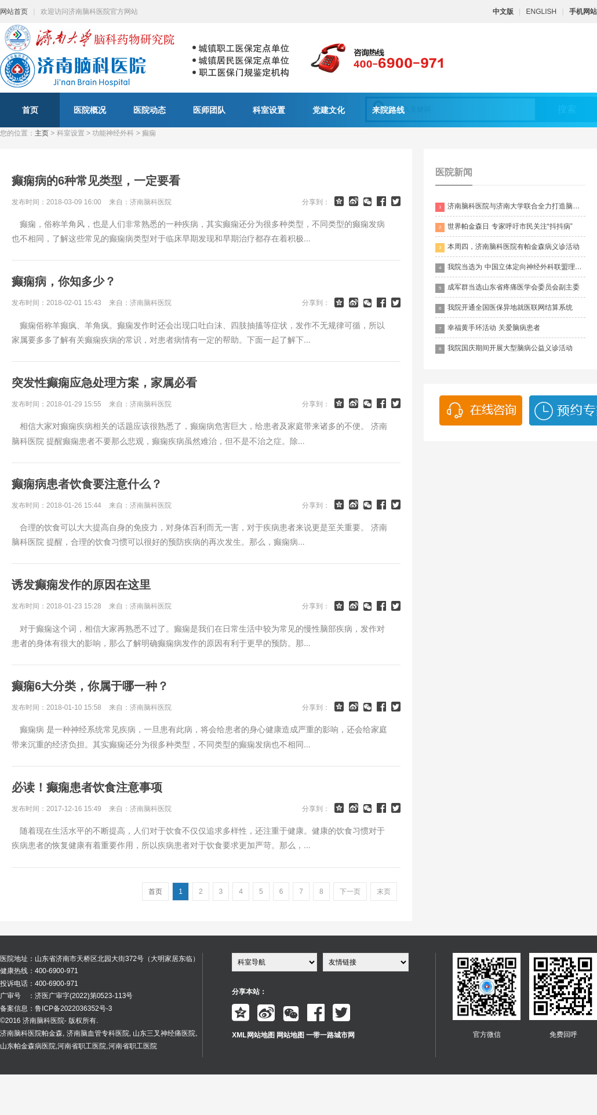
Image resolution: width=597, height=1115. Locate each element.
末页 (384, 891)
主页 (42, 133)
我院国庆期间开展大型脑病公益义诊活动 (504, 349)
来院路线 (388, 110)
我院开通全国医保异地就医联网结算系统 (504, 308)
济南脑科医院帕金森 (31, 1033)
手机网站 (583, 12)
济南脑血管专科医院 (98, 1033)
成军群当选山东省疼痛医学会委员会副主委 (507, 288)
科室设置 (269, 110)
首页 (30, 110)
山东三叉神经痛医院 (164, 1033)
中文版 (503, 12)
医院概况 (90, 110)
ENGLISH (541, 12)
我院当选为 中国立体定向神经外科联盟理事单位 (510, 268)
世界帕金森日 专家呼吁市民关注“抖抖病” (503, 227)
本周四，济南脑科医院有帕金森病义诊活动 (507, 247)
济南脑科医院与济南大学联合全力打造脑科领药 (510, 207)
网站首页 (14, 12)
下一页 (350, 891)
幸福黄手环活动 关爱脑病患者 (487, 328)
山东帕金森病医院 (28, 1046)
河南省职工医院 (81, 1046)
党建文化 (328, 110)
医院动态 (149, 110)
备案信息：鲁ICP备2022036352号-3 (56, 1008)
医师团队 (209, 110)
